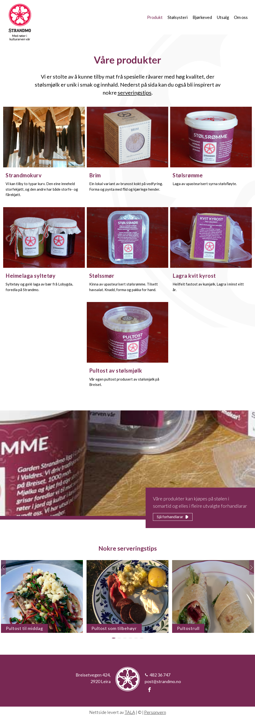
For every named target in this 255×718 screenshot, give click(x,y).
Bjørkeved (202, 17)
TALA (130, 712)
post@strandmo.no (163, 681)
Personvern (155, 712)
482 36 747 (159, 674)
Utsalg (223, 17)
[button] (3, 567)
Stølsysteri (177, 17)
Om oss (241, 17)
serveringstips (134, 92)
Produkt (155, 17)
